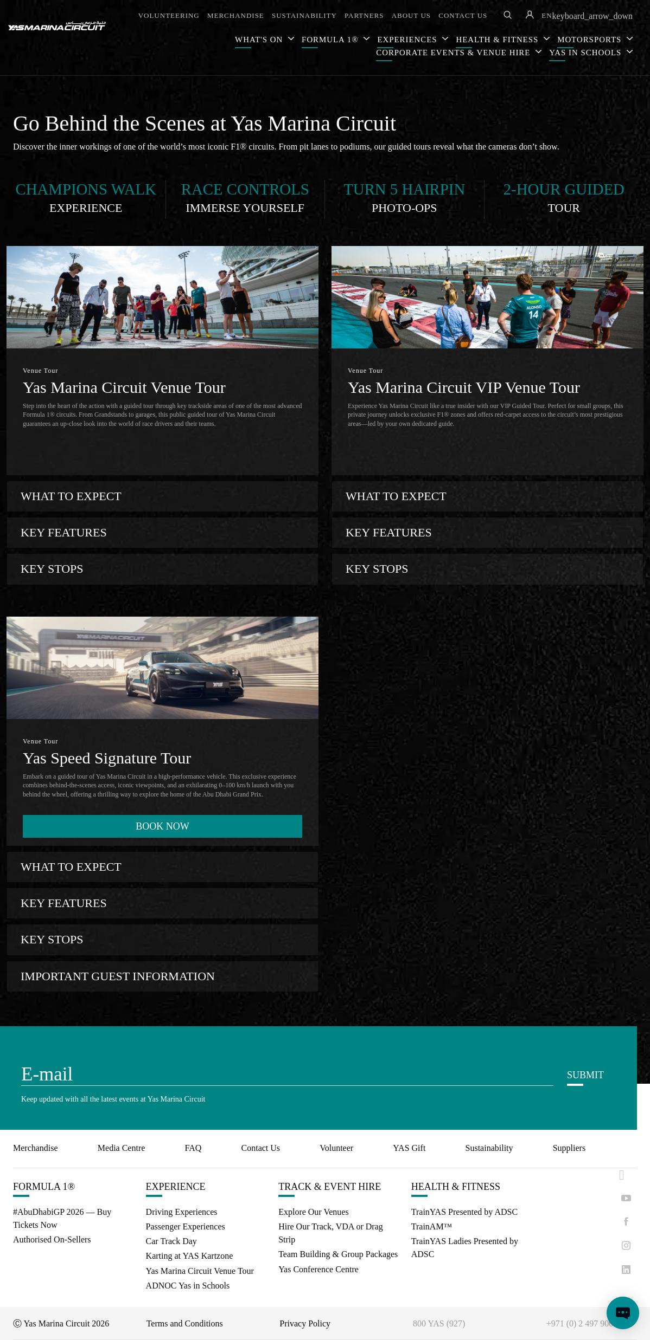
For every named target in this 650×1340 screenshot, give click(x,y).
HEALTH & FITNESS (455, 1187)
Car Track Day (171, 1241)
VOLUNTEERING (169, 15)
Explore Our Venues (313, 1211)
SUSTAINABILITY (304, 15)
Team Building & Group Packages (338, 1254)
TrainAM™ (432, 1226)
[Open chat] (623, 1313)
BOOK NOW (162, 826)
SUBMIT (585, 1075)
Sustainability (489, 1148)
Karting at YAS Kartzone (189, 1255)
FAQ (193, 1148)
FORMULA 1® (331, 39)
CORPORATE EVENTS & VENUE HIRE (454, 52)
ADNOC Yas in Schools (188, 1285)
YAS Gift (409, 1148)
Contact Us (261, 1148)
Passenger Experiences (185, 1226)
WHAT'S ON (260, 39)
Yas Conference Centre (318, 1269)
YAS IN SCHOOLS (586, 52)
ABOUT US (411, 15)
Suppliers (569, 1148)
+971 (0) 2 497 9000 (582, 1323)
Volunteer (336, 1148)
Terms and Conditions (184, 1323)
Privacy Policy (304, 1323)
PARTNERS (364, 15)
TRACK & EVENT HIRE (329, 1187)
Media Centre (121, 1148)
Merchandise (35, 1148)
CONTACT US (462, 15)
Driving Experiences (182, 1211)
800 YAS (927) (439, 1323)
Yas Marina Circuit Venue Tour (200, 1271)
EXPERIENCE (176, 1187)
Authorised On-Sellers (52, 1239)
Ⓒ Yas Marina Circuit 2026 (61, 1323)
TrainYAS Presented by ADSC (464, 1211)
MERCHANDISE (235, 15)
